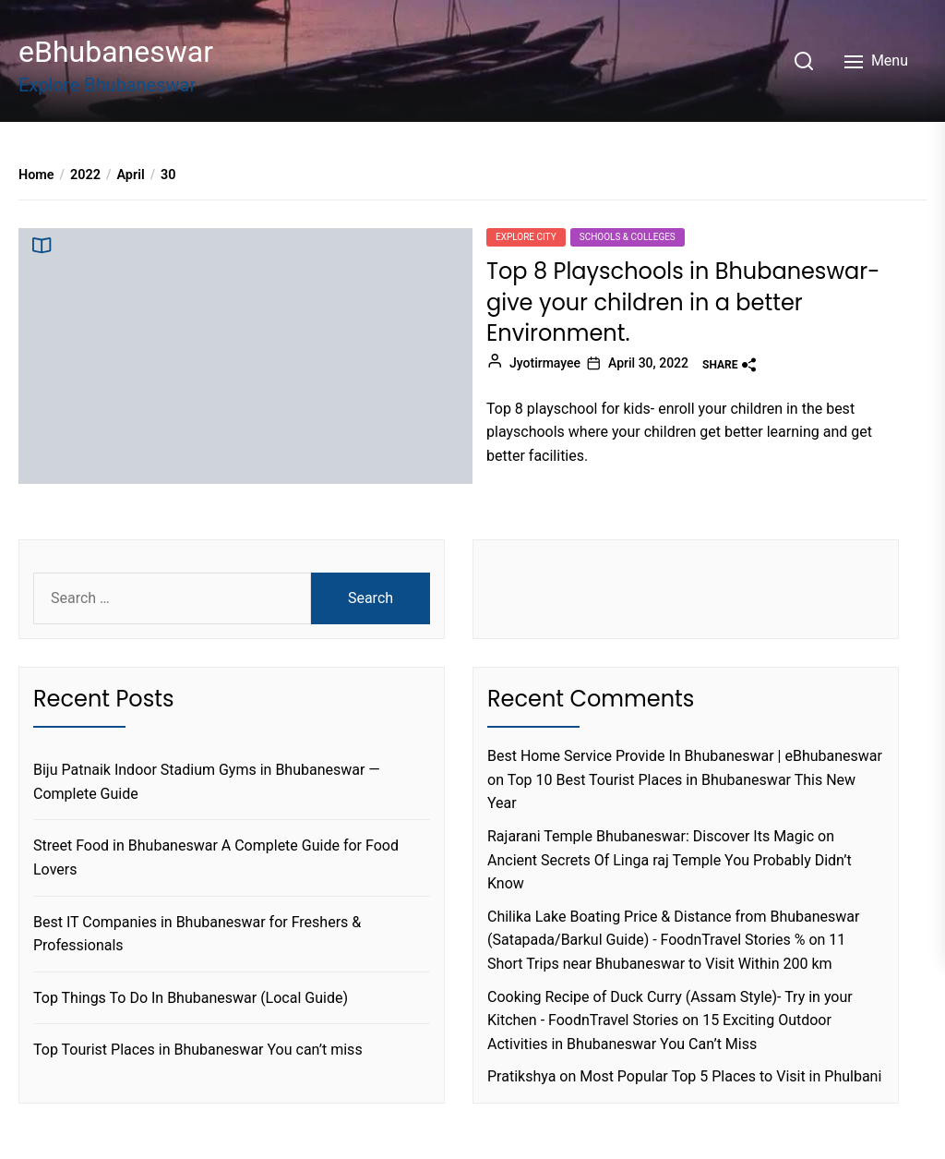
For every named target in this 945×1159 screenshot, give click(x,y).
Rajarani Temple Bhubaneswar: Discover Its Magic (650, 836)
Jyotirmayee (544, 363)
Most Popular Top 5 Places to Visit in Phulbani (730, 1076)
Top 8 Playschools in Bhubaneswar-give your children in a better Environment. (682, 302)
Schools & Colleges (628, 237)
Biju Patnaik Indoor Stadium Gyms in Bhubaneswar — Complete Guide (206, 782)
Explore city (526, 237)
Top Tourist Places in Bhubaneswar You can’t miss (198, 1049)
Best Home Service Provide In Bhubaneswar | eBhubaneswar (684, 756)
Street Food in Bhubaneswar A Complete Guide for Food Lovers (216, 857)
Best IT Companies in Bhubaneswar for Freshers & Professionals (197, 934)
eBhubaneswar (115, 51)
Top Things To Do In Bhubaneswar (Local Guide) (190, 998)
